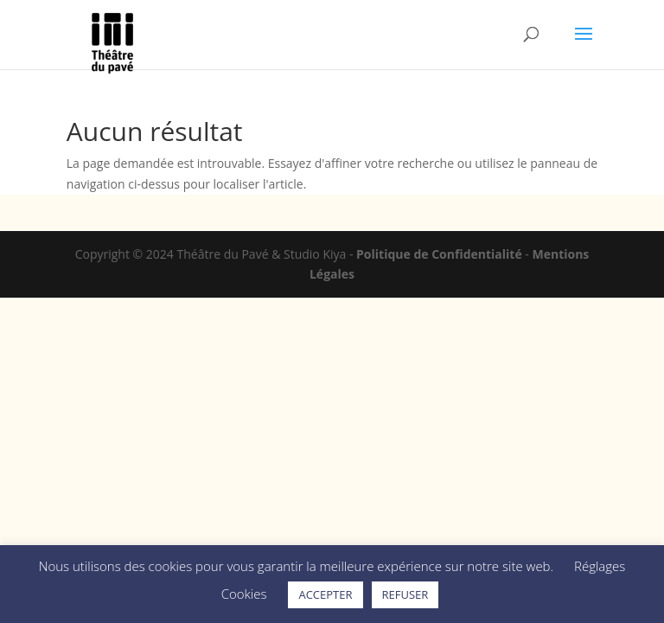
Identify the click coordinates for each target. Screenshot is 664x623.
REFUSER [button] (405, 594)
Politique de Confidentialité (439, 254)
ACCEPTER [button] (325, 594)
